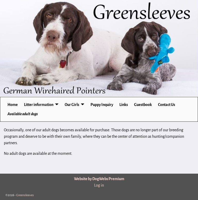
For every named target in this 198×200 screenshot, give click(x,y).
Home (12, 105)
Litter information (38, 105)
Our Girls (72, 105)
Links (123, 105)
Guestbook (143, 105)
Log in (99, 185)
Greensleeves (25, 195)
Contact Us (166, 105)
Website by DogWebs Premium (99, 179)
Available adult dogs (22, 114)
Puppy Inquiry (101, 105)
